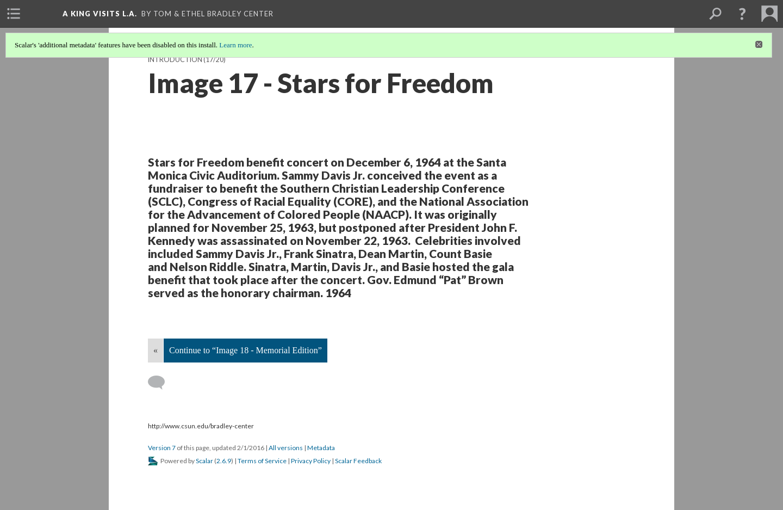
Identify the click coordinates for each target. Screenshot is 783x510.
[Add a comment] (161, 383)
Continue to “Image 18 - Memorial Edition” (245, 350)
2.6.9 (223, 461)
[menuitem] (13, 13)
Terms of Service (262, 461)
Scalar (204, 461)
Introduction (175, 60)
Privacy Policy (311, 461)
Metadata (321, 448)
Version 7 (162, 448)
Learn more (235, 45)
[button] (742, 13)
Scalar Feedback (358, 461)
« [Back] (155, 350)
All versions (286, 448)
